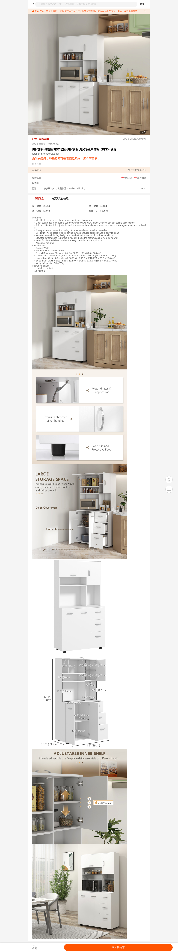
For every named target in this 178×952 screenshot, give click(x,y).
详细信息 (39, 198)
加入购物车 (118, 947)
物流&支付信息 (60, 198)
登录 (142, 4)
